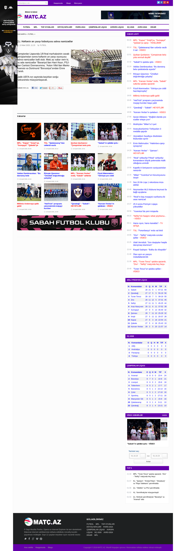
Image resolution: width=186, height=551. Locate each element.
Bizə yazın (78, 3)
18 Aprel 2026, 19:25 (106, 179)
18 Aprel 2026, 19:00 (25, 209)
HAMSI (164, 415)
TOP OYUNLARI (47, 27)
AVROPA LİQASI (117, 27)
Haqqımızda (58, 3)
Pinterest (167, 2)
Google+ (164, 2)
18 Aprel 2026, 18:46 (52, 211)
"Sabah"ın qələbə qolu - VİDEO (141, 444)
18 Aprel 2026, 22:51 (79, 148)
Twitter (158, 2)
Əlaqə (68, 3)
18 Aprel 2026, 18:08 (106, 209)
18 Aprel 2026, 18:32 (79, 209)
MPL (35, 27)
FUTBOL (26, 27)
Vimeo (37, 538)
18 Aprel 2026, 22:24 (25, 179)
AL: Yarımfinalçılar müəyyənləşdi (146, 492)
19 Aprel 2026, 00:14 (52, 148)
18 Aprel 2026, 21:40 (52, 181)
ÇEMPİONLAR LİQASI (98, 27)
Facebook (161, 2)
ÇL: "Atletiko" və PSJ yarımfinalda (146, 488)
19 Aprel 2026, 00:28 (25, 148)
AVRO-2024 (142, 27)
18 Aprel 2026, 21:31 (79, 179)
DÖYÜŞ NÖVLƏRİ (65, 27)
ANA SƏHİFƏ (21, 34)
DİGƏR (153, 27)
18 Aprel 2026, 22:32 (106, 146)
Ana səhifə (28, 547)
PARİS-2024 (80, 27)
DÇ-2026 (130, 27)
